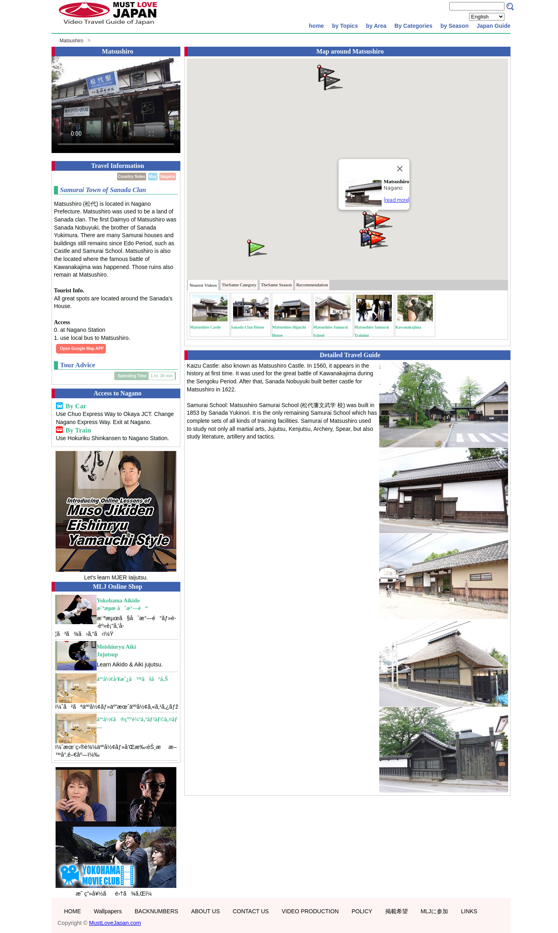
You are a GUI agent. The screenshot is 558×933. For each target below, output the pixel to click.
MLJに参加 (434, 911)
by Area (376, 26)
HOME (72, 911)
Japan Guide (493, 26)
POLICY (361, 911)
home (316, 26)
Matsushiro (71, 40)
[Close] (399, 168)
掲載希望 (396, 911)
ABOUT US (205, 911)
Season (276, 284)
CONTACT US (251, 911)
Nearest (203, 285)
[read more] (396, 200)
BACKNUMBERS (156, 911)
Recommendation (312, 284)
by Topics (345, 26)
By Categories (413, 26)
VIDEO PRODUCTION (310, 911)
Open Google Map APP (82, 348)
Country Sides (131, 176)
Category (239, 284)
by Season (454, 26)
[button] (382, 220)
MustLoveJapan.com (115, 923)
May (153, 176)
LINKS (469, 911)
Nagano (167, 176)
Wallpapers (108, 911)
